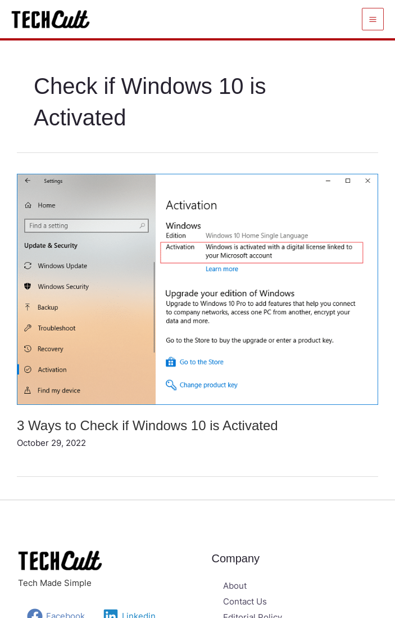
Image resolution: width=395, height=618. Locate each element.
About (235, 585)
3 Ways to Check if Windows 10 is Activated (147, 425)
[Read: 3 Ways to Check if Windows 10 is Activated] (197, 288)
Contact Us (245, 601)
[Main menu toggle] (373, 19)
